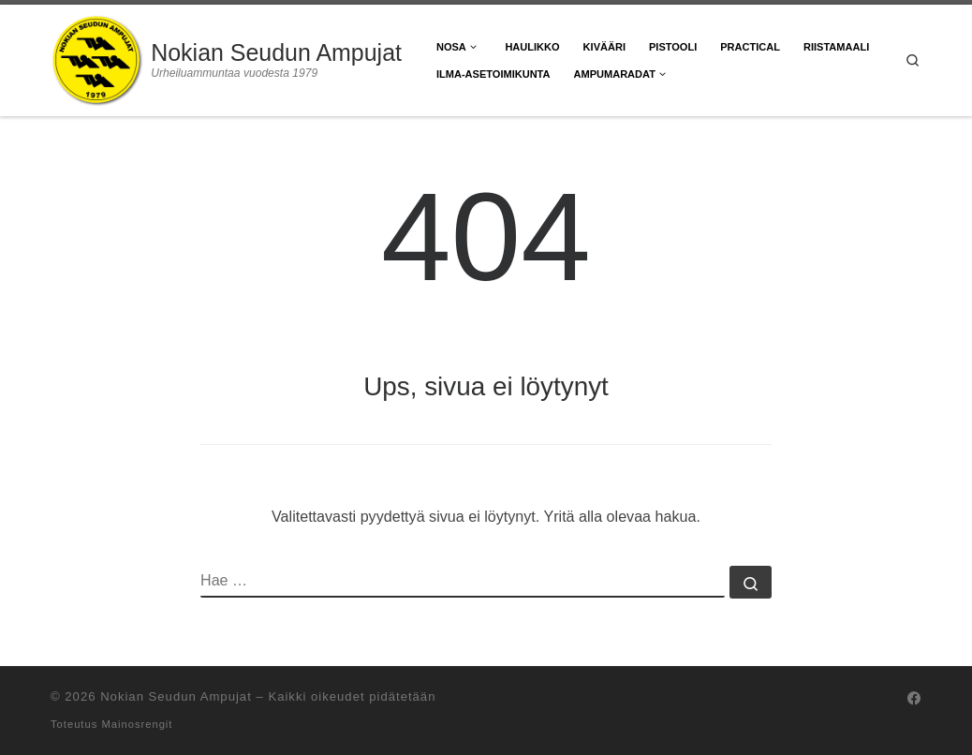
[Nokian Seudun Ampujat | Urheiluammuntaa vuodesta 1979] (97, 58)
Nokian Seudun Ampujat (176, 696)
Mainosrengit (136, 724)
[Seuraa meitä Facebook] (914, 698)
